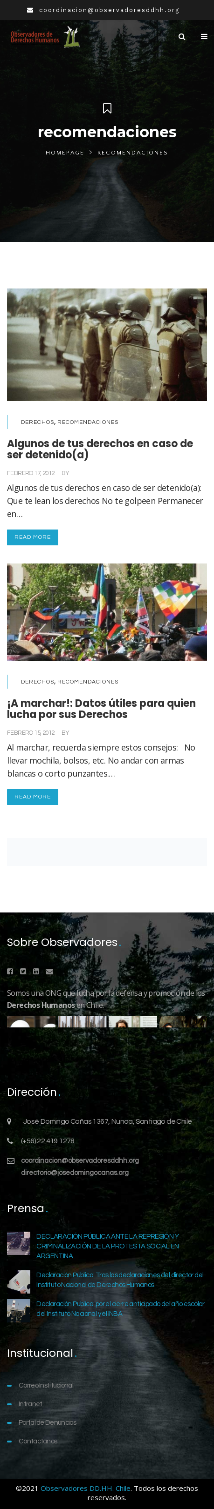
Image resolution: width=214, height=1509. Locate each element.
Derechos (37, 422)
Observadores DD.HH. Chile (86, 1488)
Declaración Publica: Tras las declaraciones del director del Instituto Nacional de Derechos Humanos (119, 1280)
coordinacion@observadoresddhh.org (80, 1160)
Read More (32, 537)
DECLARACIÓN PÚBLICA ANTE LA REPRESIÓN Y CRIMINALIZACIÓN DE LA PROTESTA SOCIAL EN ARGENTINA (107, 1246)
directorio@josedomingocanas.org (75, 1172)
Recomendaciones (87, 422)
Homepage (65, 152)
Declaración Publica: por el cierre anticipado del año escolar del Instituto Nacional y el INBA (120, 1309)
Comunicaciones (94, 473)
